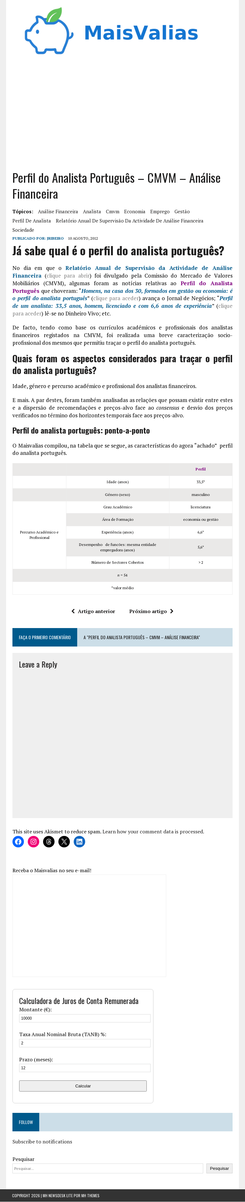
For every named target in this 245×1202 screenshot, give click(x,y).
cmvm (112, 212)
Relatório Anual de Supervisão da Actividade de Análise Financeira (129, 221)
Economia (134, 212)
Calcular (83, 1086)
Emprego (159, 212)
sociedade (23, 230)
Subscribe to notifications (42, 1141)
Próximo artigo (152, 611)
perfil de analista (31, 221)
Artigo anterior (93, 611)
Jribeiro (55, 238)
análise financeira (58, 212)
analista (92, 212)
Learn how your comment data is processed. (153, 831)
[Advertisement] (122, 115)
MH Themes (90, 1195)
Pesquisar (23, 1159)
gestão (181, 212)
